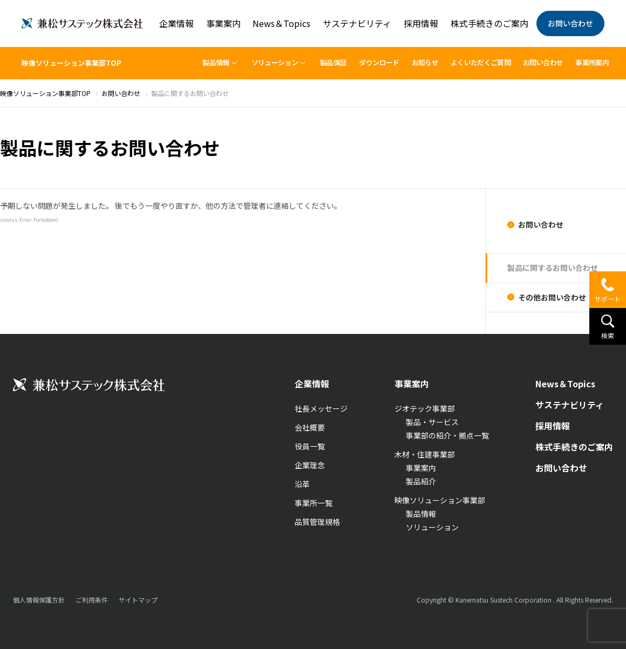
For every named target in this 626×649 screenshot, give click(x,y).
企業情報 (176, 23)
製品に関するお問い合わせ (552, 267)
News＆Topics (281, 23)
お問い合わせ (570, 23)
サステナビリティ (357, 23)
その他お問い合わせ (552, 297)
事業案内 (223, 23)
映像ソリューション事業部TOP (71, 63)
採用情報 (421, 23)
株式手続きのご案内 (489, 23)
